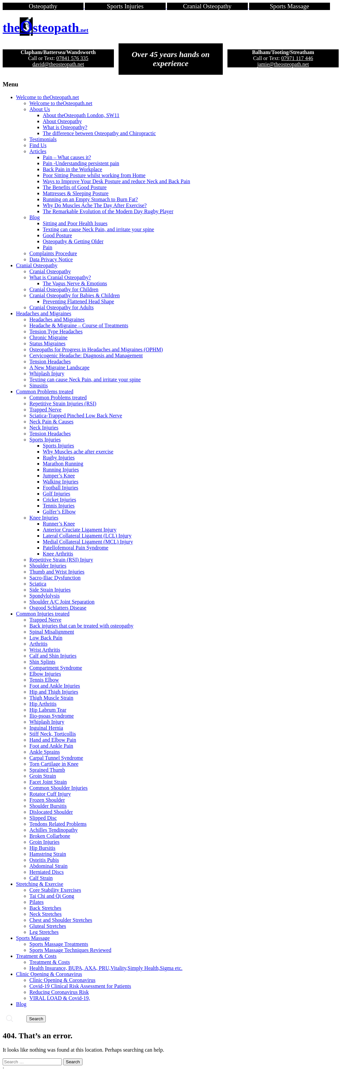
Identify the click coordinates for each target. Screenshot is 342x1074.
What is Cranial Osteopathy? (60, 277)
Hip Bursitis (42, 848)
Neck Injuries (43, 427)
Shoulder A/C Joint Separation (62, 602)
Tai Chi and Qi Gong (51, 896)
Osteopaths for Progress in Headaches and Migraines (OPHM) (96, 349)
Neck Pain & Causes (51, 421)
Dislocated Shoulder (51, 812)
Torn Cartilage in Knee (53, 764)
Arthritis (38, 644)
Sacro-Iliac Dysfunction (54, 578)
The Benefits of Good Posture (75, 187)
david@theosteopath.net (58, 64)
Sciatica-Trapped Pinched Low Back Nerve (75, 415)
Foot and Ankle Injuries (54, 686)
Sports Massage (33, 938)
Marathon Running (63, 463)
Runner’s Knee (59, 523)
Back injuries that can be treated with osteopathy (81, 626)
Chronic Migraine (48, 337)
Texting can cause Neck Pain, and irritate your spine (98, 229)
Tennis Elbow (44, 680)
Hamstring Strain (47, 854)
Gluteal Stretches (47, 926)
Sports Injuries (45, 439)
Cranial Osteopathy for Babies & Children (74, 295)
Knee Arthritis (58, 554)
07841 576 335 (72, 58)
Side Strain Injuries (50, 590)
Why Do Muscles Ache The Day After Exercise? (95, 205)
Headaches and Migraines (43, 313)
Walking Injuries (60, 481)
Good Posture (57, 235)
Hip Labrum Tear (47, 710)
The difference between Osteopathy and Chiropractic (99, 133)
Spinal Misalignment (51, 632)
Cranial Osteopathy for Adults (61, 307)
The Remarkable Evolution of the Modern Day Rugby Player (108, 211)
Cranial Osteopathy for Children (64, 289)
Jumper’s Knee (59, 475)
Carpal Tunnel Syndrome (56, 758)
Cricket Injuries (59, 499)
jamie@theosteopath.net (283, 64)
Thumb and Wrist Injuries (56, 572)
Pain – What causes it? (67, 157)
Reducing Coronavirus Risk (59, 992)
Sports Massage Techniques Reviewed (70, 950)
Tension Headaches (50, 361)
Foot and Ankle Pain (51, 746)
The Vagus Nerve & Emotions (75, 283)
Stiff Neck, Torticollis (52, 734)
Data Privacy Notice (51, 259)
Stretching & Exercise (39, 884)
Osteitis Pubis (44, 860)
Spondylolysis (44, 596)
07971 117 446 (297, 58)
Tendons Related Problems (58, 824)
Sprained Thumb (47, 770)
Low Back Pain (45, 638)
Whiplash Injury (46, 373)
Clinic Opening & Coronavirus (49, 974)
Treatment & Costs (36, 956)
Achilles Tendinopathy (53, 830)
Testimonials (43, 139)
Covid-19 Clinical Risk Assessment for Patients (80, 986)
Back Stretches (45, 908)
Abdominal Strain (48, 866)
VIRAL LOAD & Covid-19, (59, 998)
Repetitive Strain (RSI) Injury (61, 560)
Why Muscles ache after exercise (78, 451)
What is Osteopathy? (65, 127)
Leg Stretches (44, 932)
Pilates (36, 902)
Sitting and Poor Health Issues (75, 223)
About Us (39, 109)
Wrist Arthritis (44, 650)
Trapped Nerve (45, 409)
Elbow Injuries (45, 674)
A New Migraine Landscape (59, 367)
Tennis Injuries (58, 505)
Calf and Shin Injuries (52, 656)
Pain (47, 247)
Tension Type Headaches (55, 331)
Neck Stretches (45, 914)
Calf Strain (41, 878)
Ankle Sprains (44, 752)
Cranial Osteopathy (36, 265)
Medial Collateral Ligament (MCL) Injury (88, 542)
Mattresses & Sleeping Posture (76, 193)
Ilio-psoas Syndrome (51, 716)
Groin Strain (42, 776)
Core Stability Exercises (55, 890)
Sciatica (37, 584)
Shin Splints (42, 662)
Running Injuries (61, 469)
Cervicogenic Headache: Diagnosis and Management (86, 355)
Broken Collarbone (49, 836)
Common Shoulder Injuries (58, 788)
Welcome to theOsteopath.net (47, 97)
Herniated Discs (46, 872)
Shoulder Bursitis (48, 806)
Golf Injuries (56, 493)
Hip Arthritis (42, 704)
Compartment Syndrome (55, 668)
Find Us (37, 145)
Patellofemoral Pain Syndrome (75, 548)
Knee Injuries (43, 517)
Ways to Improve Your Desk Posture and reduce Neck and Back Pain (116, 181)
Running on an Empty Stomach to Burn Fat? (90, 199)
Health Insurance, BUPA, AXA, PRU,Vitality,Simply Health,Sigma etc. (105, 968)
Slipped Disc (43, 818)
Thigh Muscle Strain (51, 698)
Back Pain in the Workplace (72, 169)
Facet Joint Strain (48, 782)
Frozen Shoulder (47, 800)
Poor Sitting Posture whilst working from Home (94, 175)
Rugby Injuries (59, 457)
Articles (37, 151)
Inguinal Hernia (46, 728)
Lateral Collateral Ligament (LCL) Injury (87, 536)
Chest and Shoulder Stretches (60, 920)
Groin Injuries (44, 842)
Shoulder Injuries (47, 566)
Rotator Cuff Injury (50, 794)
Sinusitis (38, 385)
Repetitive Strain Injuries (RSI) (62, 403)
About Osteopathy (62, 121)
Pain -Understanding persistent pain (81, 163)
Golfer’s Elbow (59, 511)
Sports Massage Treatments (58, 944)
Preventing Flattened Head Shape (78, 301)
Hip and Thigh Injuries (53, 692)
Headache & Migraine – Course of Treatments (78, 325)
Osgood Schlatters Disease (58, 608)
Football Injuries (60, 487)
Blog (34, 217)
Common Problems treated (44, 391)
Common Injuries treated (42, 614)
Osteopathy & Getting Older (73, 241)
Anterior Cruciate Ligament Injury (80, 529)
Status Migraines (47, 343)
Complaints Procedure (53, 253)
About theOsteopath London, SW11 (81, 115)
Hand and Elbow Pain (52, 740)
